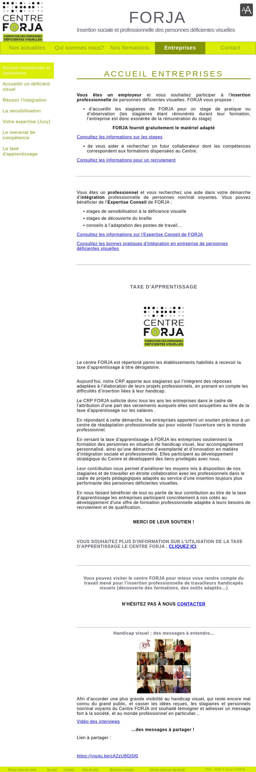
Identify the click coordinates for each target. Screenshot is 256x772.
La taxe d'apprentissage (20, 151)
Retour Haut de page (22, 769)
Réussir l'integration (25, 100)
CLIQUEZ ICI (182, 546)
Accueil (52, 769)
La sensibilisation (22, 110)
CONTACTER (191, 604)
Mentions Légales (122, 769)
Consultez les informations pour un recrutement (126, 160)
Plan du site (90, 769)
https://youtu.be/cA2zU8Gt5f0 (107, 756)
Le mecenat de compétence (19, 135)
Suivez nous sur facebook (167, 769)
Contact (69, 769)
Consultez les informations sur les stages (119, 137)
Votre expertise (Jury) (26, 121)
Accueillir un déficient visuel (26, 86)
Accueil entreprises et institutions (26, 70)
